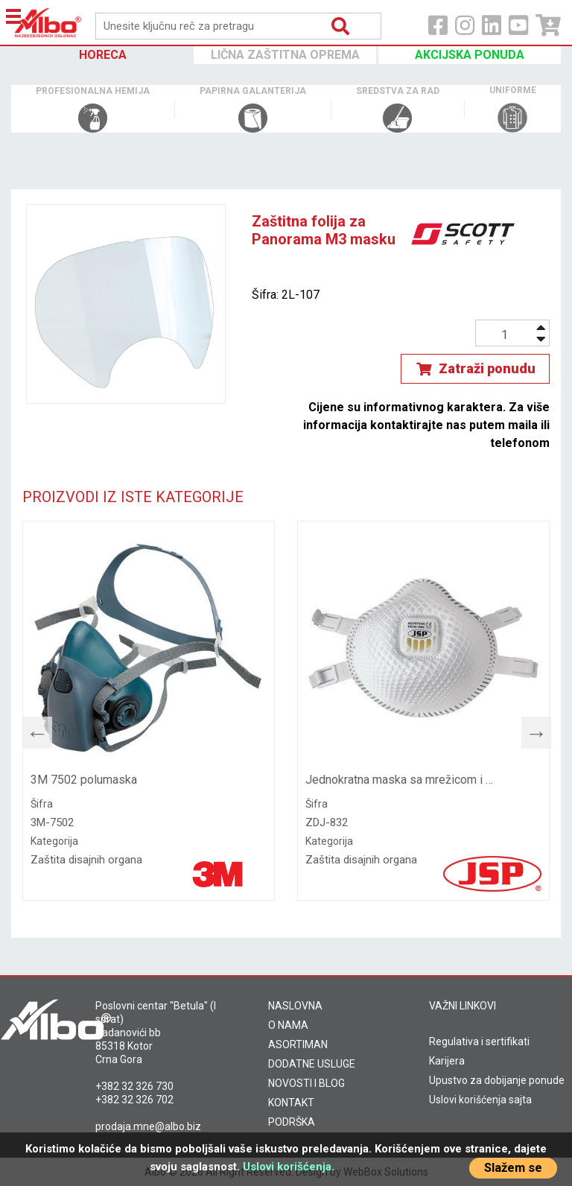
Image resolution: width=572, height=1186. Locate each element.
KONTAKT (291, 1103)
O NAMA (288, 1025)
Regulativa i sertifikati (479, 1041)
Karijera (447, 1061)
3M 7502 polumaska (84, 780)
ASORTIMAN (298, 1044)
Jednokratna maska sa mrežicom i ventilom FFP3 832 (400, 780)
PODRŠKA (291, 1122)
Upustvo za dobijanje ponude (497, 1080)
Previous (29, 729)
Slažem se (513, 1168)
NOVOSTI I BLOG (306, 1083)
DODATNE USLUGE (311, 1064)
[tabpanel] (148, 711)
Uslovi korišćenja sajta (480, 1100)
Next (528, 729)
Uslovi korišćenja (287, 1166)
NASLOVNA (295, 1006)
